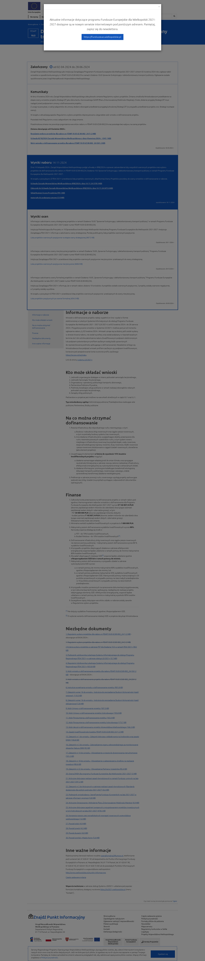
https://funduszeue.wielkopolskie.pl (102, 37)
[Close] (159, 6)
